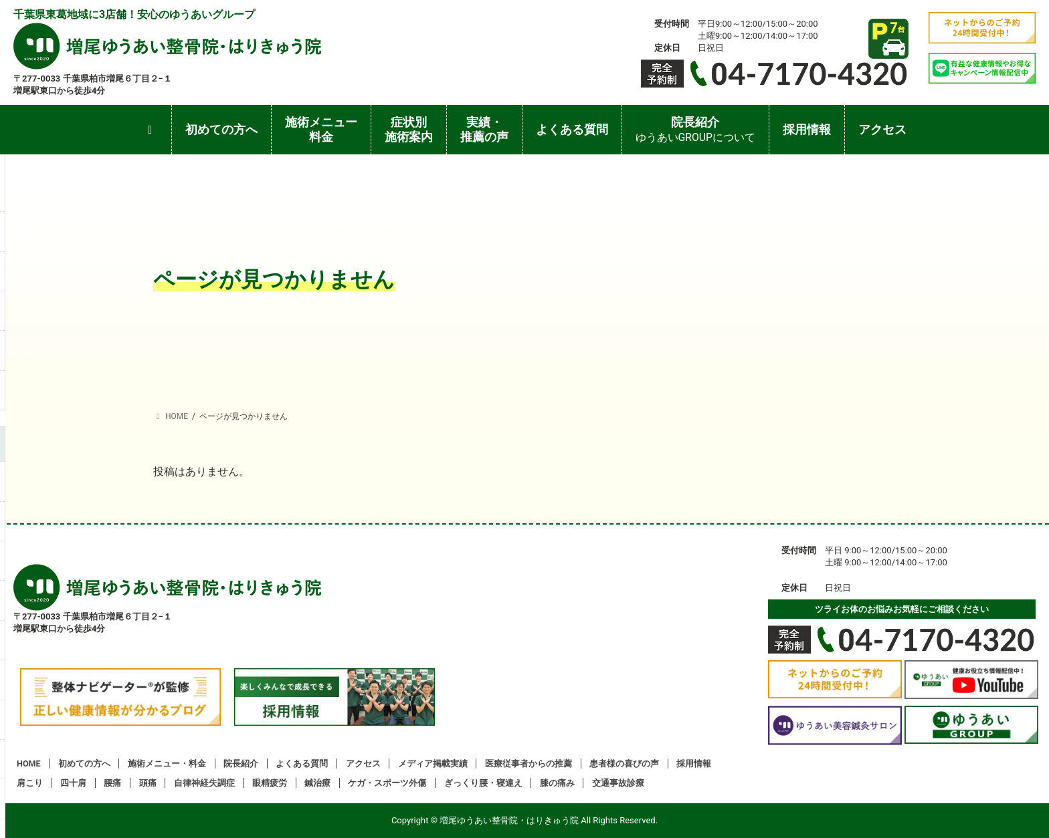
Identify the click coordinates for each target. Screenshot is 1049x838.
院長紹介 (240, 763)
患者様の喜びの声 (624, 763)
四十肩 (73, 783)
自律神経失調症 (204, 783)
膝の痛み (557, 783)
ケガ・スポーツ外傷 (387, 783)
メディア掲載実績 (433, 763)
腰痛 (112, 783)
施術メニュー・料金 (167, 763)
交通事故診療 (618, 783)
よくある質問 (302, 763)
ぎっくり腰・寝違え (483, 783)
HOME (29, 763)
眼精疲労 (269, 783)
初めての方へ (84, 763)
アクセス (363, 763)
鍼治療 (317, 783)
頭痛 (148, 783)
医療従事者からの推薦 (528, 763)
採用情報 (693, 763)
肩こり (30, 783)
